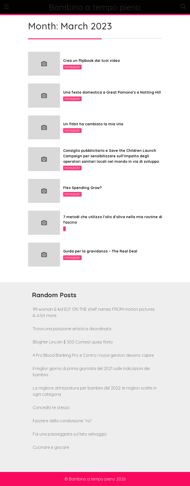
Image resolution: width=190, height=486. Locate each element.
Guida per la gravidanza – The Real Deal (100, 251)
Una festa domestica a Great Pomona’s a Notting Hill (112, 92)
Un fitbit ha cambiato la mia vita (93, 124)
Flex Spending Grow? (82, 187)
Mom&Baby (72, 67)
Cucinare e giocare (51, 447)
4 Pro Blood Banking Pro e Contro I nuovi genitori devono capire (93, 355)
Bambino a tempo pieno (95, 7)
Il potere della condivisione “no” (62, 420)
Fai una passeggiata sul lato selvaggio (70, 434)
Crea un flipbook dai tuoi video (91, 60)
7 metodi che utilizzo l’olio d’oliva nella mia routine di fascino (112, 220)
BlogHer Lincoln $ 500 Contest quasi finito (73, 342)
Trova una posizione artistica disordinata (72, 328)
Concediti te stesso (51, 407)
